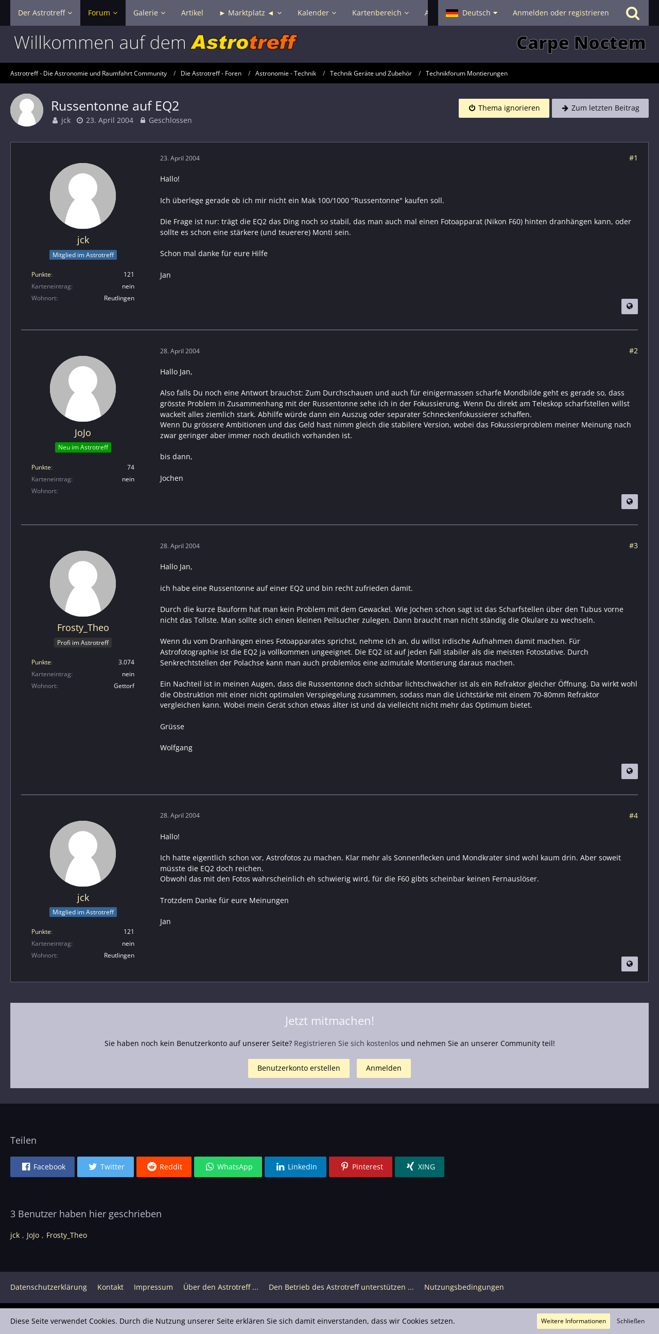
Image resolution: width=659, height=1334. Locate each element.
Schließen (631, 1321)
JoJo (33, 1235)
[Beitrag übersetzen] (629, 306)
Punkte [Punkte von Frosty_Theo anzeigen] (41, 662)
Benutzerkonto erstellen (298, 1068)
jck (66, 120)
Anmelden (384, 1068)
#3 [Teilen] (633, 545)
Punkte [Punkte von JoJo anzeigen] (41, 467)
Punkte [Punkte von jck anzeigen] (41, 274)
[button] (471, 13)
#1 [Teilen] (633, 158)
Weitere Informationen (573, 1321)
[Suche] (633, 13)
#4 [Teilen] (633, 815)
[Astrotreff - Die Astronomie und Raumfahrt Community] (329, 44)
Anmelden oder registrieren (561, 12)
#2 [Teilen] (633, 350)
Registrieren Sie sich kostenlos (346, 1043)
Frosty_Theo (66, 1235)
